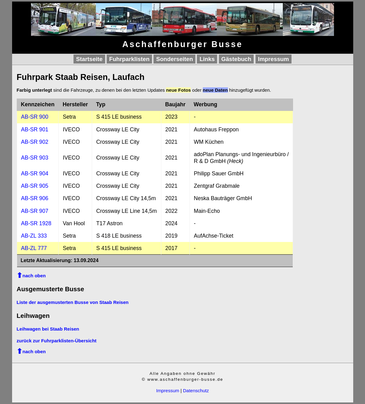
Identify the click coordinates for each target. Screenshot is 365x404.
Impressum (273, 59)
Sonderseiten (174, 59)
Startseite (89, 59)
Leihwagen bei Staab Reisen (48, 329)
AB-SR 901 (34, 129)
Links (207, 59)
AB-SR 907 (34, 211)
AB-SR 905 (34, 186)
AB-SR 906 (34, 198)
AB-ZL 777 (34, 248)
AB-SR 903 (34, 158)
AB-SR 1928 (36, 223)
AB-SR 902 (34, 142)
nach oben (34, 275)
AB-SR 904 (34, 173)
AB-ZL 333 (34, 236)
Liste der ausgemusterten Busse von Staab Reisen (73, 302)
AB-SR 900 (34, 117)
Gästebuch (236, 59)
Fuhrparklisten (129, 59)
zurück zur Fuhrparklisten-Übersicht (57, 340)
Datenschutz (196, 390)
